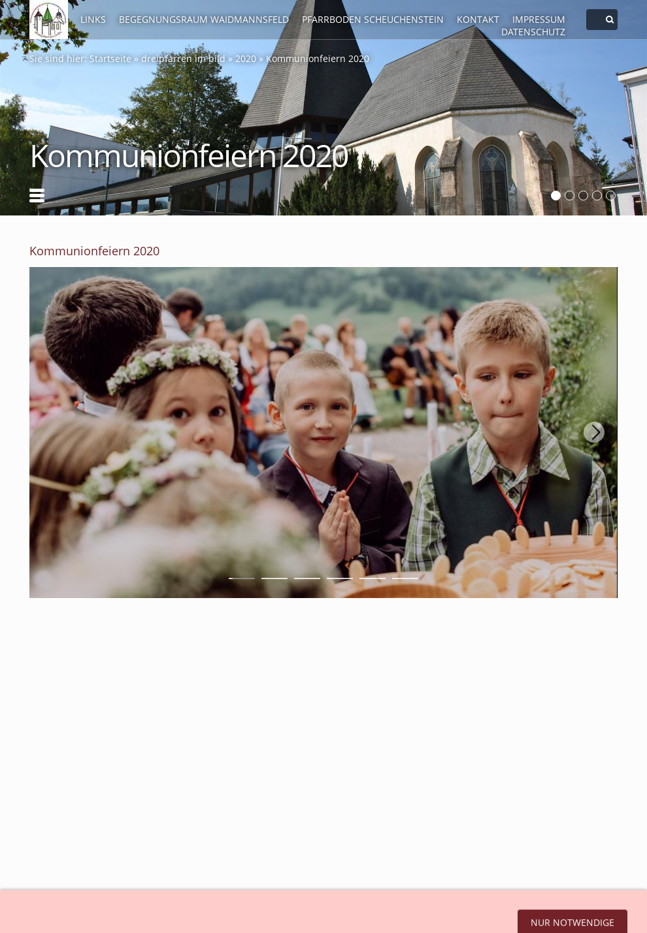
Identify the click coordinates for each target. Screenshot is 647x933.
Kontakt (478, 19)
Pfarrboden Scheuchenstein (373, 19)
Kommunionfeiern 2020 (317, 58)
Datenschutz (533, 31)
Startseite (110, 58)
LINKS (93, 19)
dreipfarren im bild (183, 58)
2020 (245, 58)
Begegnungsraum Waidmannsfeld (204, 19)
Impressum (538, 19)
